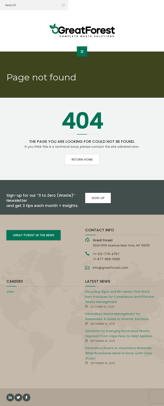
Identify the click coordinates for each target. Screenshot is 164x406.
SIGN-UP (98, 198)
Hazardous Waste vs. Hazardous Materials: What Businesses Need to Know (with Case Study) (118, 353)
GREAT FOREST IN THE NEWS (33, 235)
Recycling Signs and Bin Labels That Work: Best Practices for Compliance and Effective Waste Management (119, 296)
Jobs (10, 291)
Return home (82, 159)
